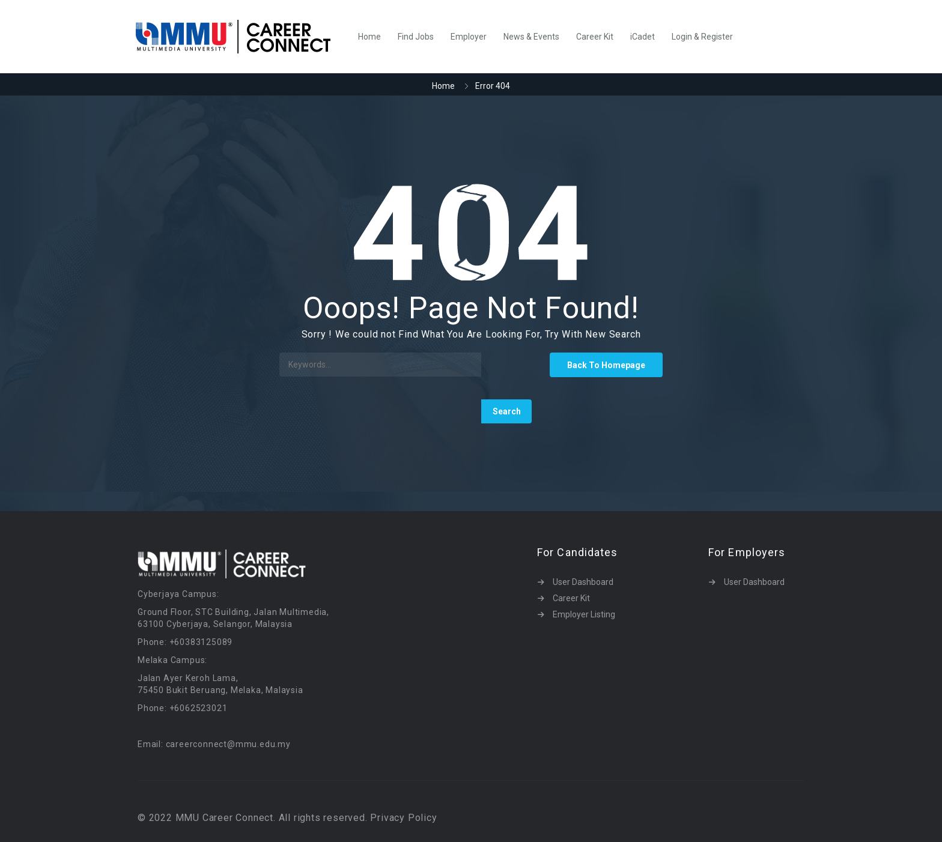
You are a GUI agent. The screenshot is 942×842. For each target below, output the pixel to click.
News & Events (531, 36)
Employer (469, 36)
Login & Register (702, 36)
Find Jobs (416, 36)
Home (369, 36)
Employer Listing (584, 614)
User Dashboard (583, 582)
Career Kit (594, 36)
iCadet (642, 36)
